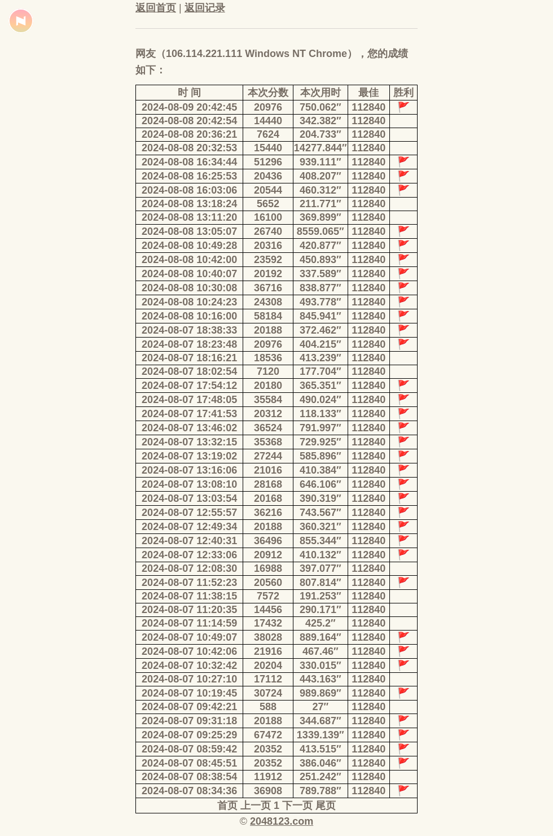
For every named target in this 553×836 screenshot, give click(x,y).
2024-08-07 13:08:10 (189, 484)
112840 (368, 107)
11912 (268, 776)
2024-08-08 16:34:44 (189, 162)
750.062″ (320, 107)
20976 (268, 107)
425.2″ (320, 623)
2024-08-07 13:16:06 (189, 470)
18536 (268, 358)
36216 (268, 512)
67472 (268, 735)
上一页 (255, 805)
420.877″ (320, 245)
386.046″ (320, 763)
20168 (268, 498)
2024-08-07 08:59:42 (189, 749)
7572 (268, 596)
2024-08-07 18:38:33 (189, 330)
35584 (268, 399)
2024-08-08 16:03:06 (189, 190)
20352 (268, 749)
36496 (268, 540)
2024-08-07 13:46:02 (189, 428)
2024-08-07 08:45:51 (189, 763)
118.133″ (320, 413)
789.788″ (320, 790)
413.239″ (320, 358)
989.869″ (320, 693)
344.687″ (320, 720)
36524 (268, 428)
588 (268, 706)
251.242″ (320, 776)
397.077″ (320, 568)
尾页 (325, 805)
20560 (268, 582)
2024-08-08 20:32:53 (189, 148)
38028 (268, 637)
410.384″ (320, 470)
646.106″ (320, 484)
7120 (268, 371)
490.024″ (320, 399)
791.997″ (320, 428)
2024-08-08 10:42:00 (189, 259)
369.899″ (320, 217)
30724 (268, 693)
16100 (268, 217)
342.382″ (320, 120)
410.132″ (320, 555)
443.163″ (320, 679)
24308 (268, 302)
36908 (268, 790)
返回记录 (205, 8)
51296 (268, 162)
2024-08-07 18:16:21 (189, 358)
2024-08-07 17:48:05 (189, 399)
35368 (268, 442)
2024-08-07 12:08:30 (189, 568)
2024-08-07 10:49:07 (189, 637)
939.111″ (320, 162)
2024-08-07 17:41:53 (189, 413)
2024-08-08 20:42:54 (189, 120)
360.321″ (320, 526)
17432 (268, 623)
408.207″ (320, 176)
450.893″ (320, 259)
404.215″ (320, 344)
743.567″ (320, 512)
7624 (268, 134)
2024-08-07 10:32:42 (189, 665)
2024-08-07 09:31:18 (189, 720)
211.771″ (320, 203)
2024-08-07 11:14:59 (189, 623)
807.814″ (320, 582)
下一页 (297, 805)
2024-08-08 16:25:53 (189, 176)
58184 (268, 316)
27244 (268, 456)
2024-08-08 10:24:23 (189, 302)
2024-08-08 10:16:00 (189, 316)
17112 (268, 679)
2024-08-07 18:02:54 (189, 371)
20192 (268, 273)
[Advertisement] (51, 265)
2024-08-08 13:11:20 (189, 217)
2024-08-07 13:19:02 (189, 456)
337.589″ (320, 273)
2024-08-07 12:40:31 (189, 540)
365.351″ (320, 385)
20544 (268, 190)
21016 (268, 470)
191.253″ (320, 596)
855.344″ (320, 540)
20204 (268, 665)
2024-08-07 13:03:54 (189, 498)
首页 (227, 805)
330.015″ (320, 665)
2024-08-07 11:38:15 (189, 596)
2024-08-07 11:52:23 (189, 582)
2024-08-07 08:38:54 (189, 776)
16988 (268, 568)
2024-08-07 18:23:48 (189, 344)
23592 (268, 259)
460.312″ (320, 190)
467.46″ (320, 651)
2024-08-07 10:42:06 (189, 651)
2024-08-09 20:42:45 (189, 107)
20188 (268, 330)
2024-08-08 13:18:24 (189, 203)
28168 (268, 484)
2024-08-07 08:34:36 (189, 790)
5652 (268, 203)
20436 (268, 176)
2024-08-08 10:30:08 (189, 288)
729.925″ (320, 442)
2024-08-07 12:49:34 (189, 526)
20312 (268, 413)
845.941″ (320, 316)
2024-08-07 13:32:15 (189, 442)
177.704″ (320, 371)
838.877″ (320, 288)
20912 (268, 555)
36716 (268, 288)
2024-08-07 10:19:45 (189, 693)
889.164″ (320, 637)
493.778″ (320, 302)
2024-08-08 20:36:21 (189, 134)
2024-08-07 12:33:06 (189, 555)
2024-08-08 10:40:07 (189, 273)
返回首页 (155, 8)
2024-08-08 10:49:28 (189, 245)
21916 (268, 651)
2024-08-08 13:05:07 (189, 231)
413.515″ (320, 749)
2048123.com (281, 821)
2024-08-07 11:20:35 (189, 609)
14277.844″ (320, 148)
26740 (268, 231)
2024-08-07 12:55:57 (189, 512)
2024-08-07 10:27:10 (189, 679)
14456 (268, 609)
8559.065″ (320, 231)
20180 (268, 385)
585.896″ (320, 456)
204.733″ (320, 134)
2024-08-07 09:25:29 (189, 735)
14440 (268, 120)
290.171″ (320, 609)
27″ (320, 706)
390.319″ (320, 498)
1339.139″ (320, 735)
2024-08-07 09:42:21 (189, 706)
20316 (268, 245)
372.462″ (320, 330)
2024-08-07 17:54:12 (189, 385)
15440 (268, 148)
